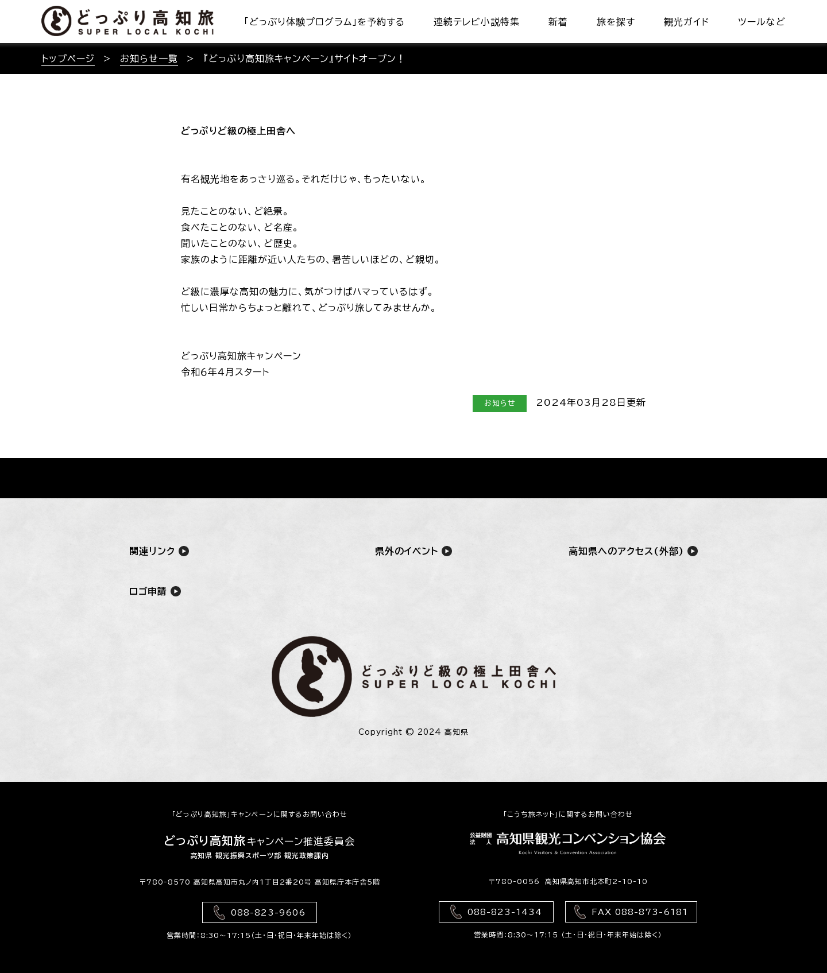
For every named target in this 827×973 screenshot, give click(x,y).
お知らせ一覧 (149, 58)
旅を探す (616, 21)
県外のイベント (413, 551)
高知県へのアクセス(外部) (633, 551)
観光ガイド (686, 21)
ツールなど (762, 21)
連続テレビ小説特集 (477, 21)
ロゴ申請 (155, 591)
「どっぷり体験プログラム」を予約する (324, 21)
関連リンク (159, 551)
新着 (558, 21)
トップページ (68, 58)
